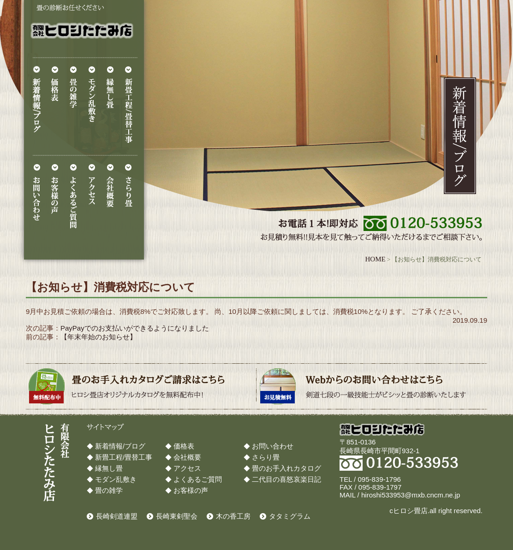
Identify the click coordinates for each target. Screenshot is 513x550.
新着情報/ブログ (120, 446)
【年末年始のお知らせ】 (98, 337)
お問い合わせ (272, 446)
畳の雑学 (109, 490)
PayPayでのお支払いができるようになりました (134, 328)
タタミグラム (289, 516)
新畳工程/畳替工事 (123, 457)
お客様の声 (190, 490)
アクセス (187, 468)
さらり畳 (266, 457)
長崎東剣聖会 (176, 516)
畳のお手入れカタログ (286, 468)
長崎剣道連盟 (116, 516)
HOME (375, 259)
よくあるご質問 (197, 479)
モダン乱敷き (116, 479)
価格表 (183, 446)
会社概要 (187, 457)
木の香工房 (233, 516)
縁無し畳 (109, 468)
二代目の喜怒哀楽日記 (286, 479)
